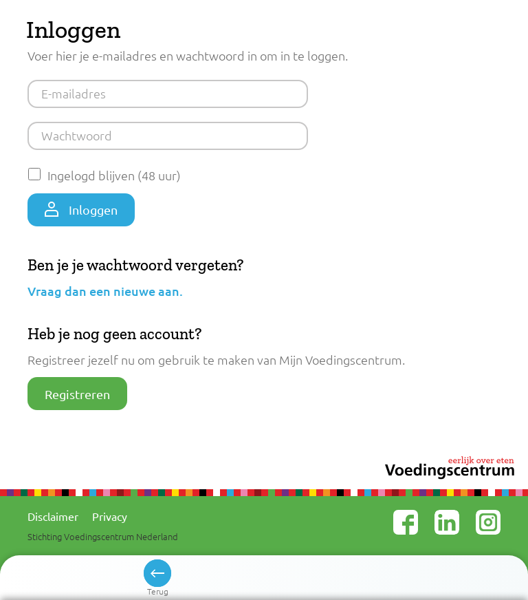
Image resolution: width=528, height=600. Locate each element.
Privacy (109, 516)
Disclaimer (53, 516)
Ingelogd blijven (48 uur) (114, 175)
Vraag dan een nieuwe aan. (105, 291)
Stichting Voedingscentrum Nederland (103, 536)
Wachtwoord (76, 135)
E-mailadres (73, 93)
